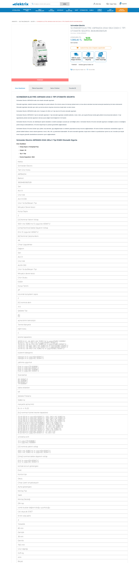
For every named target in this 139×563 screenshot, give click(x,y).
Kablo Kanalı (99, 10)
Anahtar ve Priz (27, 10)
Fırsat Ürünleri (122, 10)
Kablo (91, 10)
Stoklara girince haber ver (86, 64)
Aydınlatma (16, 10)
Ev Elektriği (69, 10)
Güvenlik (60, 10)
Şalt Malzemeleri (40, 10)
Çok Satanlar (110, 10)
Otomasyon (84, 10)
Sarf (76, 10)
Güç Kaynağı (51, 10)
